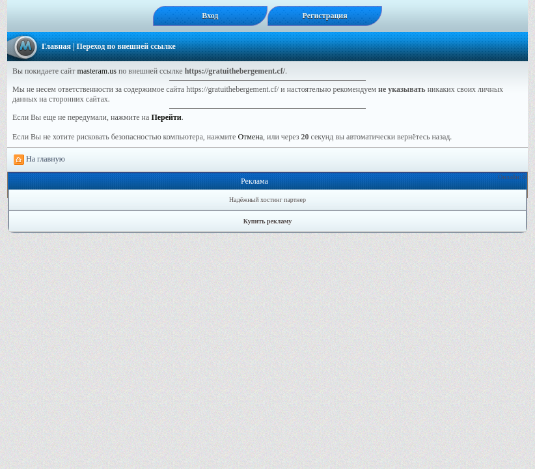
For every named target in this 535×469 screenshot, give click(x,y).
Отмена (250, 136)
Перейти (166, 117)
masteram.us (97, 71)
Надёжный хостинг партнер (267, 199)
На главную (39, 159)
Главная (56, 46)
